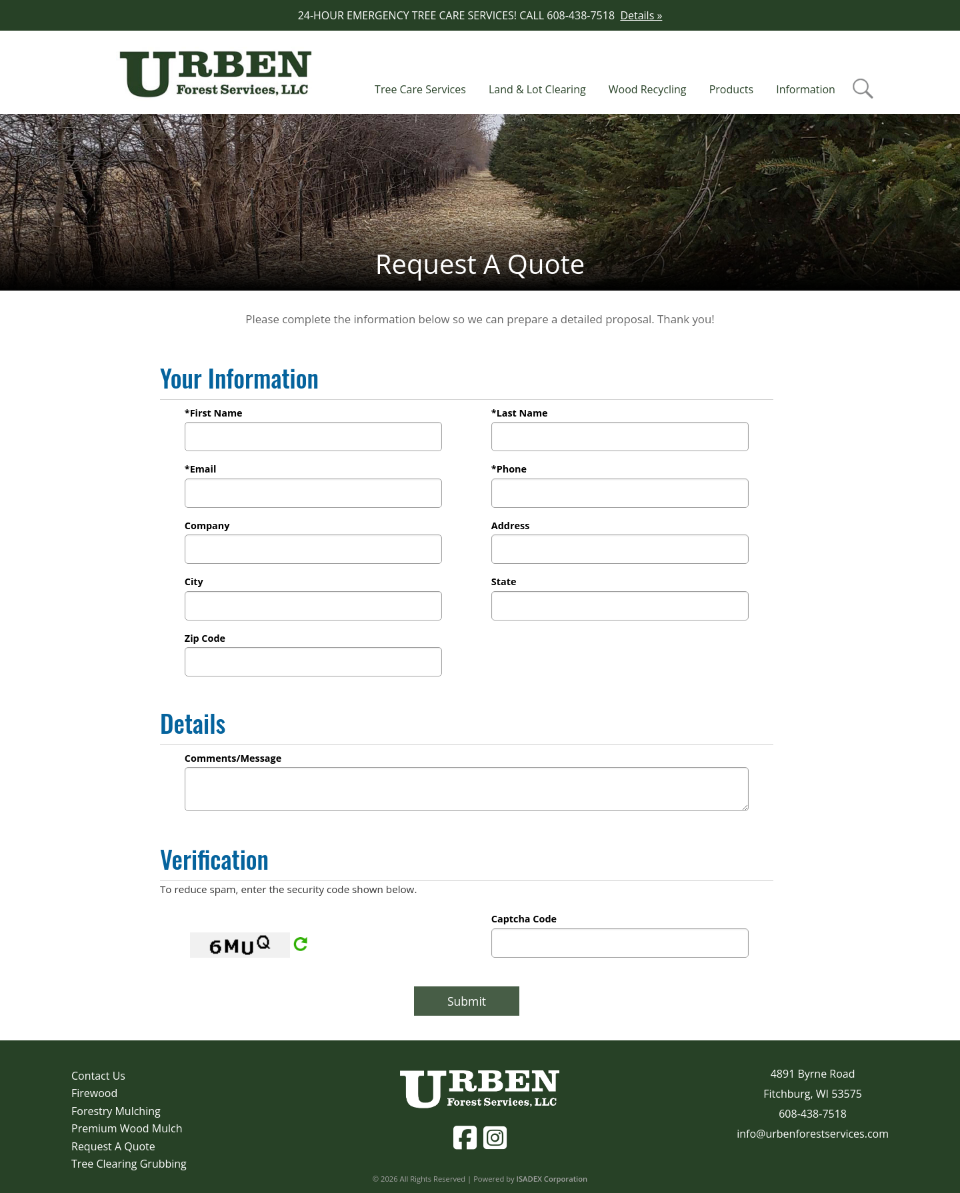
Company (207, 525)
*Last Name (519, 413)
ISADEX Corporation (552, 1179)
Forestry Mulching (116, 1111)
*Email (201, 469)
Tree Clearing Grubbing (129, 1163)
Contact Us (98, 1075)
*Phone (509, 469)
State (504, 581)
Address (510, 525)
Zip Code (205, 638)
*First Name (214, 413)
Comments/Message (233, 758)
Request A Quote (113, 1146)
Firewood (94, 1093)
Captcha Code (524, 918)
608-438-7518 (813, 1113)
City (194, 581)
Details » (641, 15)
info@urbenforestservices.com (813, 1133)
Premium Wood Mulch (126, 1128)
